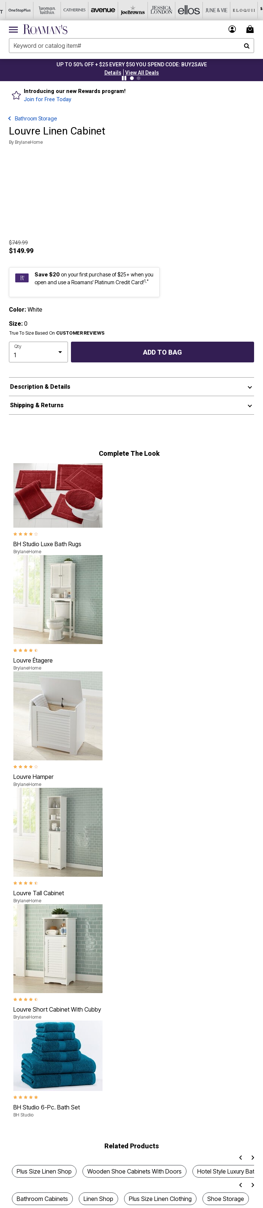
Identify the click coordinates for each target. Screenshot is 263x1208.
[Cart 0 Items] (251, 29)
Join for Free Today (47, 99)
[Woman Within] (41, 10)
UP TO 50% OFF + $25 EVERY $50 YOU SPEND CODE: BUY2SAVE (131, 64)
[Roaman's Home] (45, 29)
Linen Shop (98, 1198)
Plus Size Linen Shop (44, 1171)
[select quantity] (38, 352)
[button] (112, 73)
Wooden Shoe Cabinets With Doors (134, 1171)
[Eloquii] (233, 10)
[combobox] (131, 45)
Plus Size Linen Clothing (160, 1198)
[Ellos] (178, 10)
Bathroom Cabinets (42, 1198)
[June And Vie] (206, 10)
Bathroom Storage (36, 118)
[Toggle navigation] (13, 29)
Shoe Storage (225, 1198)
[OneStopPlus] (13, 10)
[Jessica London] (151, 10)
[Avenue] (96, 10)
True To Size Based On (56, 333)
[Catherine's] (68, 10)
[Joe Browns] (123, 10)
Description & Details (40, 386)
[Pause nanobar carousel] (124, 78)
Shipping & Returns (37, 405)
